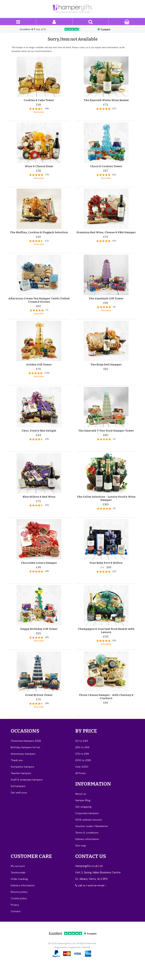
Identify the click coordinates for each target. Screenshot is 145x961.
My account (18, 866)
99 (47, 108)
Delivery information (87, 839)
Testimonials (18, 872)
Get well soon (19, 792)
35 (114, 640)
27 (114, 108)
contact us (83, 47)
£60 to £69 (82, 747)
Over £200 (81, 766)
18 (114, 571)
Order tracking (19, 879)
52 (114, 174)
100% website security (88, 819)
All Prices (80, 773)
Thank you (17, 760)
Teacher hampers (21, 773)
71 (47, 240)
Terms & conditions (86, 832)
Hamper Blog (82, 800)
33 (47, 505)
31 (114, 240)
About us (80, 793)
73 (47, 174)
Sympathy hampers (22, 766)
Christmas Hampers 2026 (26, 740)
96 (47, 637)
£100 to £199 (83, 760)
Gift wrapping (83, 806)
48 (47, 703)
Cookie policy (19, 898)
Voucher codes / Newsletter (91, 826)
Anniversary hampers (23, 753)
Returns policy (19, 891)
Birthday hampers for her (25, 747)
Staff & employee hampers (27, 779)
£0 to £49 (81, 740)
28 (47, 439)
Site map (80, 845)
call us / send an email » (90, 885)
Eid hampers (18, 786)
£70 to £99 (82, 753)
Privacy (15, 904)
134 (47, 373)
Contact (16, 911)
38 (47, 571)
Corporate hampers (87, 813)
